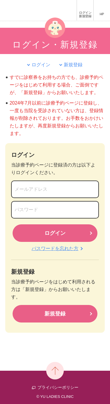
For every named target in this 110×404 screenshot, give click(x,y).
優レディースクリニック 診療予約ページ (22, 10)
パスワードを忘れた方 (55, 248)
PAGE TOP (55, 370)
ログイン (85, 14)
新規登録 (73, 64)
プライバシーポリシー (57, 387)
